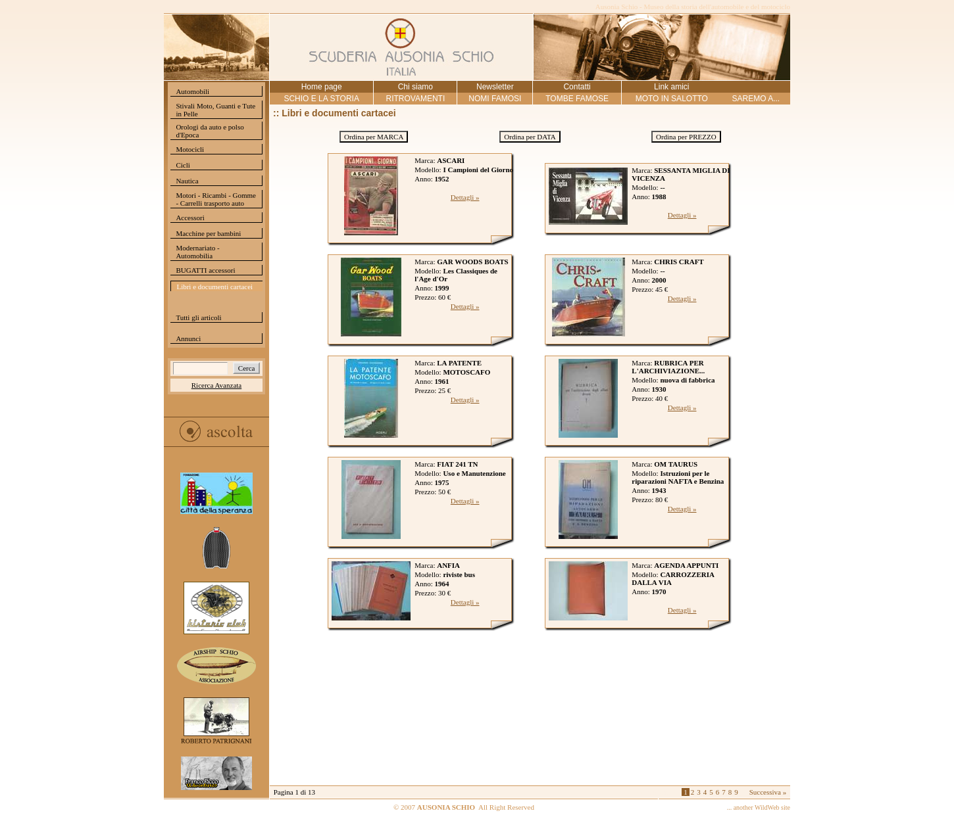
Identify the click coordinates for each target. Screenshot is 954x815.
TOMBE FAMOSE (577, 98)
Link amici (671, 86)
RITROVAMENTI (415, 98)
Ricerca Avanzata (216, 385)
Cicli (182, 165)
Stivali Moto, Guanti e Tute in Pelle (215, 110)
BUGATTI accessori (205, 270)
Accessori (190, 217)
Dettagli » (465, 197)
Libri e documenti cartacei (214, 287)
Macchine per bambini (208, 233)
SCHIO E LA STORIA (321, 98)
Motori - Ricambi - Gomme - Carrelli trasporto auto (216, 199)
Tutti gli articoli (198, 317)
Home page (321, 86)
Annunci (188, 338)
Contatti (576, 86)
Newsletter (495, 86)
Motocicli (190, 149)
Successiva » (768, 792)
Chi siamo (415, 86)
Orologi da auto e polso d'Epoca (209, 131)
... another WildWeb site (758, 807)
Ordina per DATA (530, 137)
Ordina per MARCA (373, 137)
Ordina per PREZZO (686, 137)
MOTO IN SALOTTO (672, 98)
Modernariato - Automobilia (197, 252)
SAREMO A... (756, 98)
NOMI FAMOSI (494, 98)
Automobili (192, 91)
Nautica (187, 181)
